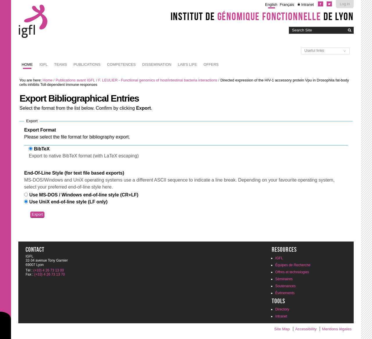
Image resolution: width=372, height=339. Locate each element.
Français (287, 4)
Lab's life (187, 64)
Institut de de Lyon (262, 16)
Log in (345, 4)
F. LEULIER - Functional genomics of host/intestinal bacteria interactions (157, 80)
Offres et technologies (292, 272)
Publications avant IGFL (75, 80)
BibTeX (42, 148)
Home (27, 64)
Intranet (307, 4)
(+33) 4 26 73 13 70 (49, 274)
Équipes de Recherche (292, 265)
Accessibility (306, 329)
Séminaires (284, 279)
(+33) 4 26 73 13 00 (48, 270)
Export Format (40, 129)
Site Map (282, 329)
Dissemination (156, 64)
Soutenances (285, 286)
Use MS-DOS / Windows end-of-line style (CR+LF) (83, 194)
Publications (87, 64)
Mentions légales (337, 329)
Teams (60, 64)
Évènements (285, 293)
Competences (121, 64)
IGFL (43, 64)
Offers (211, 64)
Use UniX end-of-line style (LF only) (68, 201)
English (271, 4)
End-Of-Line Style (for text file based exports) (74, 173)
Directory (282, 309)
